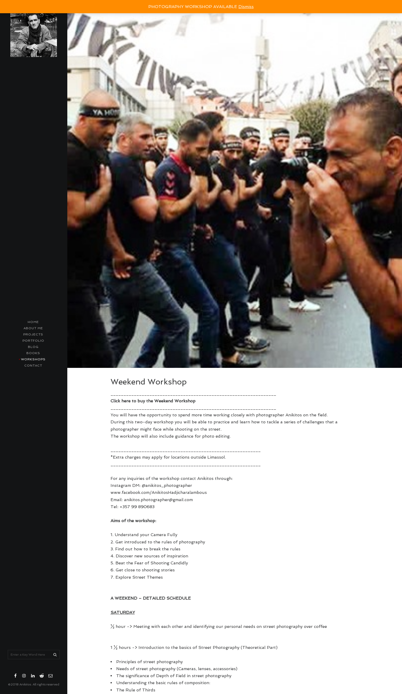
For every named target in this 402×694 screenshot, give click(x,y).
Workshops (33, 359)
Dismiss (246, 6)
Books (33, 353)
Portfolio (33, 340)
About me (33, 328)
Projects (33, 334)
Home (33, 322)
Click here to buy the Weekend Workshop (153, 400)
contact (33, 365)
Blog (33, 347)
